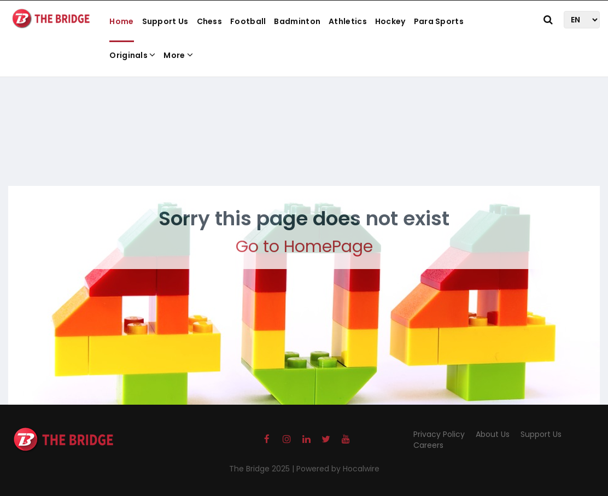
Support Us (165, 21)
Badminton (297, 21)
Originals (132, 55)
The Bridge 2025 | (262, 468)
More (178, 55)
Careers (428, 445)
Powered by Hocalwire (337, 468)
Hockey (390, 21)
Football (248, 21)
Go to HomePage (304, 246)
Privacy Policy (439, 434)
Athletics (348, 21)
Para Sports (439, 21)
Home (121, 21)
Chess (210, 21)
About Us (493, 434)
